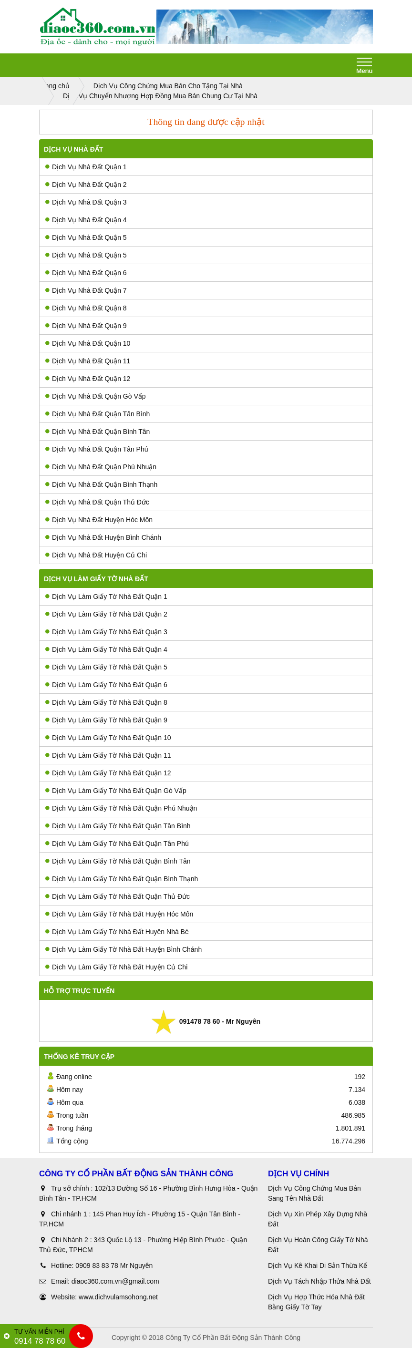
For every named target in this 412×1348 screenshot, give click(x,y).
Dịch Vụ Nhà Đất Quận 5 (86, 237)
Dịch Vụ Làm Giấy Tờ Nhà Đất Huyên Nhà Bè (117, 932)
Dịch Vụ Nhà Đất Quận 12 (87, 378)
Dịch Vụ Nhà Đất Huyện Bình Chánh (103, 537)
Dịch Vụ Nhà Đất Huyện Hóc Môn (99, 520)
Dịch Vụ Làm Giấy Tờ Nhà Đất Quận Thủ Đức (117, 896)
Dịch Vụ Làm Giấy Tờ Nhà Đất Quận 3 (106, 632)
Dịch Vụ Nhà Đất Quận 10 (87, 343)
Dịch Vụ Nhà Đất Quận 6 (86, 273)
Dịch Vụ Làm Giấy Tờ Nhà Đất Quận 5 (106, 667)
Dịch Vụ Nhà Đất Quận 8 (86, 308)
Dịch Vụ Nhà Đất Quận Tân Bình (97, 414)
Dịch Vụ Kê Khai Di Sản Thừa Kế (317, 1265)
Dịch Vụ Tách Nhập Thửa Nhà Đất (320, 1281)
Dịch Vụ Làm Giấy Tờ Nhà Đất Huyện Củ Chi (116, 967)
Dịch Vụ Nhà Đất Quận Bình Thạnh (101, 484)
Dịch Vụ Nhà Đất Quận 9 (86, 325)
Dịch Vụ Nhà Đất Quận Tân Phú (96, 449)
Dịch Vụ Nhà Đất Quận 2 (86, 184)
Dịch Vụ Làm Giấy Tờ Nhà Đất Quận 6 (106, 685)
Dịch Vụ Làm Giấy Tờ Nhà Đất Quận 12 (108, 773)
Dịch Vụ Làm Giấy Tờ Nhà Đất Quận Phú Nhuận (121, 808)
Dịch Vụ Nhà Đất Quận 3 (86, 202)
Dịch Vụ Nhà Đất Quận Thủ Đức (97, 502)
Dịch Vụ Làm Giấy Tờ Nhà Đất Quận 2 (106, 614)
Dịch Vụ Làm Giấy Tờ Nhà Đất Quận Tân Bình (118, 826)
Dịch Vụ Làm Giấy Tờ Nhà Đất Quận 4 (106, 649)
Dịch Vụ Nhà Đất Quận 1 (86, 167)
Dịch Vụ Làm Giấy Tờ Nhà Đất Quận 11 (108, 755)
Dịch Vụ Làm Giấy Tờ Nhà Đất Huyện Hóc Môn (119, 914)
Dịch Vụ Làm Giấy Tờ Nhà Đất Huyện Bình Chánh (123, 949)
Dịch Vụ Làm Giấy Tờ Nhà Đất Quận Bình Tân (118, 861)
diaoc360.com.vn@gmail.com (115, 1281)
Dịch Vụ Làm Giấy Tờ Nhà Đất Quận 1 (106, 596)
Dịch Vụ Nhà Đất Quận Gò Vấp (95, 396)
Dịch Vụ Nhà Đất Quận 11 (87, 361)
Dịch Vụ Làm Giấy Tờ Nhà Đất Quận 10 (108, 737)
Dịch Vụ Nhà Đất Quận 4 (86, 220)
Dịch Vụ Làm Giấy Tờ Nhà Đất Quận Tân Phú (117, 843)
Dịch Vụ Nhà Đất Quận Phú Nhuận (100, 467)
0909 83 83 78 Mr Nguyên (114, 1265)
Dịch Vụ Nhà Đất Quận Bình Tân (97, 431)
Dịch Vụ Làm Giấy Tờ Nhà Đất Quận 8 (106, 702)
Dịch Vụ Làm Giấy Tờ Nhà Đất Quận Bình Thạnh (121, 879)
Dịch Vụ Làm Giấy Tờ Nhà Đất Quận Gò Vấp (115, 790)
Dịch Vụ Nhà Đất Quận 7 (86, 290)
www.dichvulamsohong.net (118, 1297)
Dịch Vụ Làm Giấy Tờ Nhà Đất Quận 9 (106, 720)
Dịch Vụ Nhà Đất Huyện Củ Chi (96, 555)
